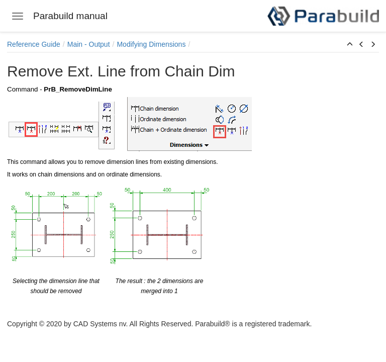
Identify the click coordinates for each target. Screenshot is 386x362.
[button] (350, 45)
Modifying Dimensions (151, 44)
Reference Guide (33, 44)
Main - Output (88, 44)
